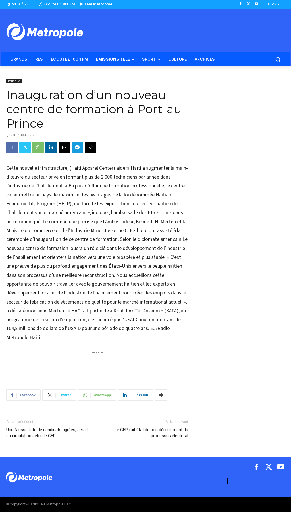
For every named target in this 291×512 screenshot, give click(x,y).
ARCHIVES (272, 481)
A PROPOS (213, 481)
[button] (278, 59)
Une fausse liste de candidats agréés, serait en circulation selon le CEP (47, 432)
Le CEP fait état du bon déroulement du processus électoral (151, 432)
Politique (14, 81)
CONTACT (242, 481)
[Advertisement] (97, 363)
